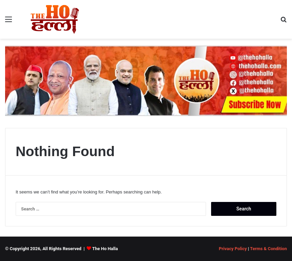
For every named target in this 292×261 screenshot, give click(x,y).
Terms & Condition (268, 248)
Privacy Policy (233, 248)
